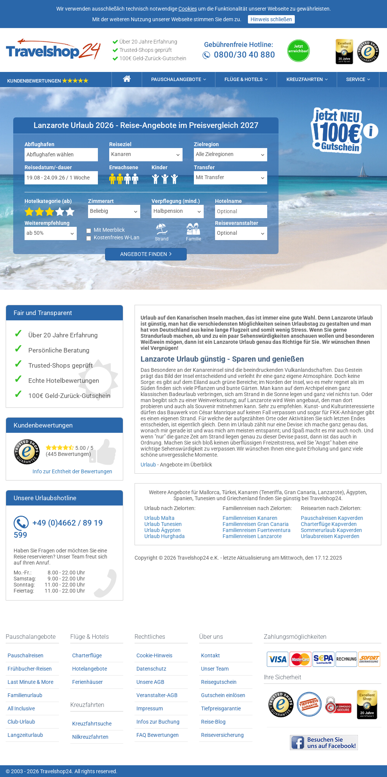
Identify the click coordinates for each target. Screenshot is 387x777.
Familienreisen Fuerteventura (257, 530)
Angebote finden (147, 254)
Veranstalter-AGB (157, 695)
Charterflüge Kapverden (329, 524)
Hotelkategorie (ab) (48, 201)
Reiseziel (120, 144)
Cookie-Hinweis (154, 655)
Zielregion (206, 144)
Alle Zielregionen (215, 154)
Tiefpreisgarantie (221, 708)
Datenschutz (151, 668)
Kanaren (121, 154)
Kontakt (210, 655)
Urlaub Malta (159, 518)
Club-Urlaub (21, 721)
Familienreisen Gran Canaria (256, 524)
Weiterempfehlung (47, 223)
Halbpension (168, 211)
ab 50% (34, 232)
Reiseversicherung (222, 735)
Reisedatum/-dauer (48, 167)
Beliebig (99, 211)
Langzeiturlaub (25, 735)
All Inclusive (21, 708)
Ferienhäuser (87, 682)
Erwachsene (123, 167)
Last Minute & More (30, 682)
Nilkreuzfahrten (90, 736)
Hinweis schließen (271, 19)
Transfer (204, 167)
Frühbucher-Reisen (30, 668)
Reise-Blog (213, 721)
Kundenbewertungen (47, 80)
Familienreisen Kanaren (250, 518)
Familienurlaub (25, 695)
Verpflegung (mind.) (176, 201)
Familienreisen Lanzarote (252, 536)
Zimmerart (101, 201)
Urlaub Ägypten (162, 530)
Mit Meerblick (109, 229)
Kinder (159, 167)
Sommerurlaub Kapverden (331, 530)
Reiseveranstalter (236, 223)
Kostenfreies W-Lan (116, 237)
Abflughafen (39, 144)
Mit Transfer (210, 177)
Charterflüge (87, 655)
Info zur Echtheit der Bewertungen (72, 471)
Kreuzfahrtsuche (91, 723)
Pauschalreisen (25, 655)
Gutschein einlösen (223, 695)
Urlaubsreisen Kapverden (330, 536)
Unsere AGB (150, 682)
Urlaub (148, 464)
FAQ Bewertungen (157, 735)
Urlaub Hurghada (164, 536)
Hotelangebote (89, 668)
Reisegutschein (219, 682)
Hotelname (228, 201)
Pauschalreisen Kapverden (332, 518)
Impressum (149, 708)
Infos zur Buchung (158, 721)
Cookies (187, 9)
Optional (227, 232)
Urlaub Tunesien (163, 524)
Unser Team (215, 668)
